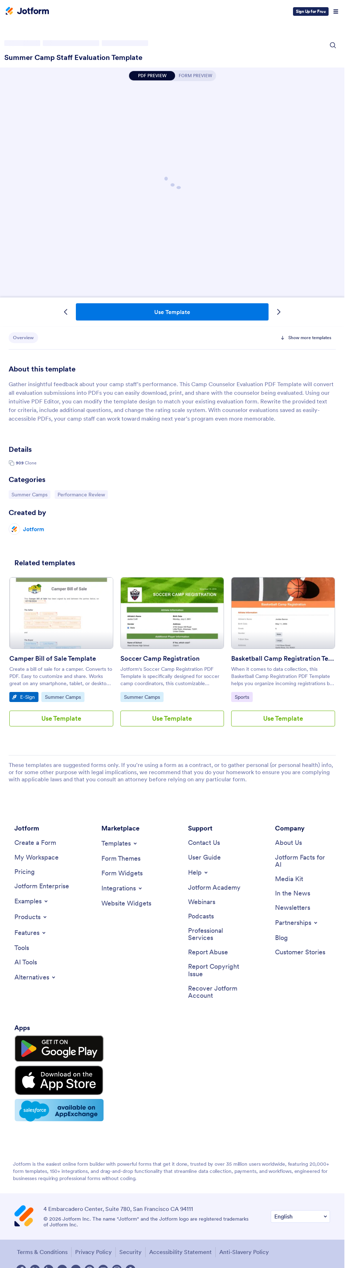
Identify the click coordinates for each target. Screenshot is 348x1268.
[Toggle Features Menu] (30, 933)
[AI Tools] (25, 963)
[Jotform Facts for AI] (302, 861)
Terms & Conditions (41, 1237)
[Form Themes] (121, 858)
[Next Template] (278, 311)
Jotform (33, 529)
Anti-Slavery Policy (243, 1237)
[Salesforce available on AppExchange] (47, 1097)
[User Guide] (204, 857)
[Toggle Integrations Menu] (122, 889)
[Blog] (281, 939)
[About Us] (288, 843)
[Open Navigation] (336, 11)
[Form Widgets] (122, 873)
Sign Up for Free (311, 11)
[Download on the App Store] (47, 1072)
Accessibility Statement (179, 1237)
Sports (243, 696)
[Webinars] (201, 902)
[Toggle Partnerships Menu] (297, 924)
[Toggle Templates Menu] (119, 843)
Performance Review (81, 494)
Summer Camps (29, 494)
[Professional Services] (215, 935)
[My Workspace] (36, 857)
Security (130, 1237)
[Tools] (21, 948)
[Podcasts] (201, 917)
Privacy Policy (92, 1237)
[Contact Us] (204, 843)
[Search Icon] (333, 45)
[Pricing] (24, 872)
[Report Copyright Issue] (215, 972)
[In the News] (292, 894)
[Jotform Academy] (214, 888)
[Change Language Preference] (300, 1202)
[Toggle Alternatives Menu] (35, 979)
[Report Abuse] (208, 953)
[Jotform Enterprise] (41, 887)
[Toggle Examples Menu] (31, 902)
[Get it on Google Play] (47, 1048)
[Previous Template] (65, 311)
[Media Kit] (289, 879)
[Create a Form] (35, 843)
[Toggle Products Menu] (31, 918)
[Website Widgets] (126, 904)
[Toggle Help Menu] (198, 873)
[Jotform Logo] (27, 11)
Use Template (172, 311)
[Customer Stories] (300, 953)
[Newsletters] (292, 909)
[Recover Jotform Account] (215, 994)
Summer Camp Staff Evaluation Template (73, 57)
